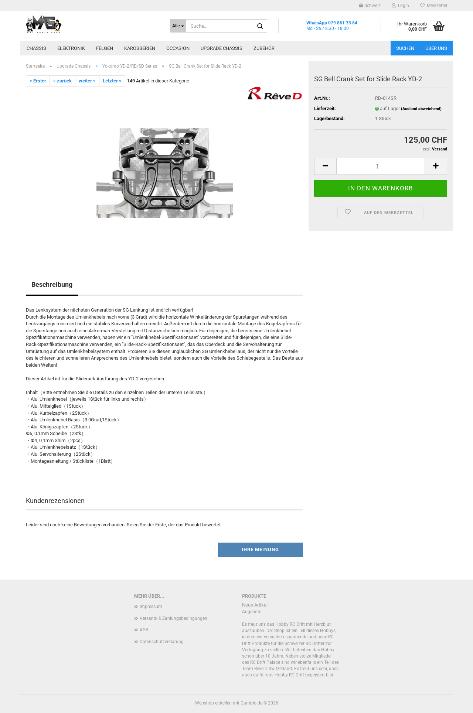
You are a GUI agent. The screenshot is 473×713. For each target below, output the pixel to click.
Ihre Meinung (260, 549)
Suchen (405, 48)
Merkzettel (433, 5)
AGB (144, 629)
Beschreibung (51, 284)
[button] (369, 5)
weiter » (87, 81)
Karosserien (139, 48)
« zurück (62, 81)
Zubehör (264, 48)
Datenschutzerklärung (162, 641)
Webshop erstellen (213, 703)
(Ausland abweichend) (421, 108)
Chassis (36, 48)
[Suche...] (178, 26)
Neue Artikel (255, 605)
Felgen (104, 48)
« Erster (38, 81)
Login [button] (400, 5)
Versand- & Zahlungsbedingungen (173, 618)
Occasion (178, 48)
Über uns (436, 48)
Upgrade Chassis (221, 48)
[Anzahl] (380, 166)
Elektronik (71, 48)
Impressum (151, 606)
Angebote (251, 611)
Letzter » (112, 81)
